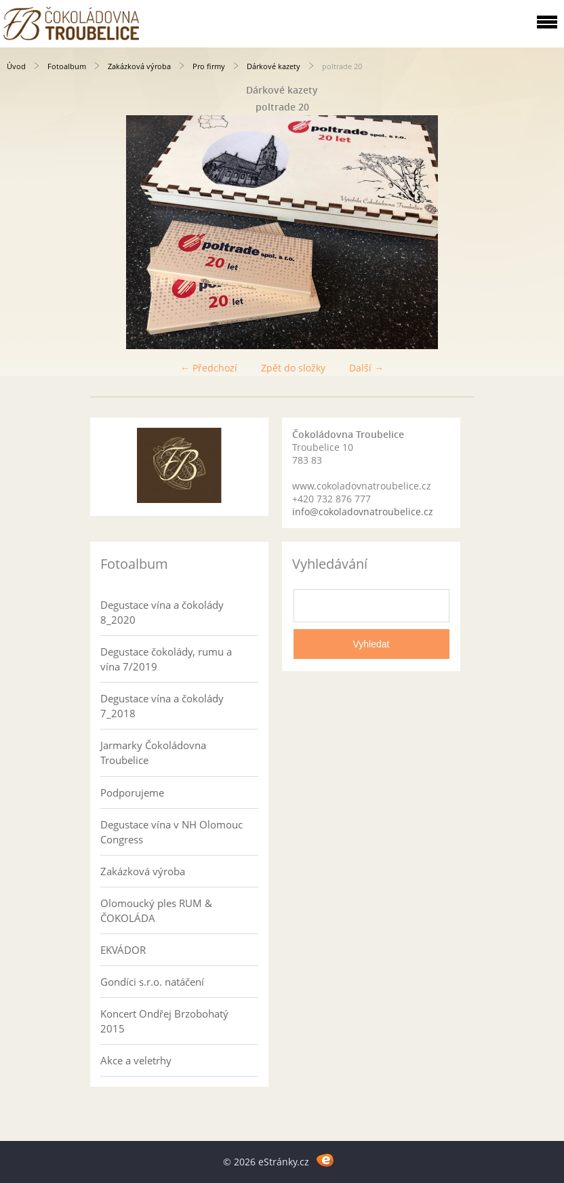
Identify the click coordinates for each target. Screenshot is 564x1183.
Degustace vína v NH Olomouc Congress (171, 832)
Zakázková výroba (139, 66)
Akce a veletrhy (136, 1060)
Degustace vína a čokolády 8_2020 (162, 612)
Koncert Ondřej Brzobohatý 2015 (164, 1021)
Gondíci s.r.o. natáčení (152, 981)
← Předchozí (208, 367)
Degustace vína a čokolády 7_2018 (162, 705)
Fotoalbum (66, 66)
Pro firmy (209, 66)
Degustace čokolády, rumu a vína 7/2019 (166, 659)
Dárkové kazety (273, 66)
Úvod (16, 66)
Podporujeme (132, 792)
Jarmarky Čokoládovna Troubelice (153, 752)
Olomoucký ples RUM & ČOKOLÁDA (156, 910)
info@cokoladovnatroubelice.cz (362, 511)
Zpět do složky (293, 367)
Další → (366, 367)
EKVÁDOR (123, 950)
